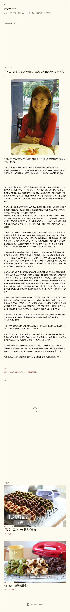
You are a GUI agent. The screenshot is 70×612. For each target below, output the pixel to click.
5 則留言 (11, 534)
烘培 (10, 13)
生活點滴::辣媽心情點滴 (15, 372)
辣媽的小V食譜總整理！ (16, 585)
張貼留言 (11, 590)
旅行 (24, 13)
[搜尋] (64, 3)
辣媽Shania (10, 8)
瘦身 (14, 13)
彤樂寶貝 (39, 13)
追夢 (19, 13)
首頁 (5, 13)
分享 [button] (5, 369)
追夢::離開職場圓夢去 (30, 372)
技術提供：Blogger (35, 604)
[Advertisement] (35, 459)
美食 (33, 13)
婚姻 (28, 13)
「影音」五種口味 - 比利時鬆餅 (20, 529)
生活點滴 (47, 13)
